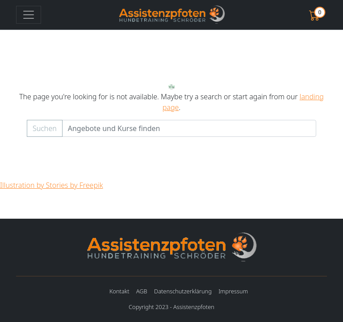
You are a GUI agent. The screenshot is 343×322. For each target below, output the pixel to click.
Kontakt (119, 291)
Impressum (233, 291)
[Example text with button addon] (189, 128)
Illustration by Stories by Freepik (51, 185)
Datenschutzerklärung (183, 291)
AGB (141, 291)
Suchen (45, 128)
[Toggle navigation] (28, 15)
